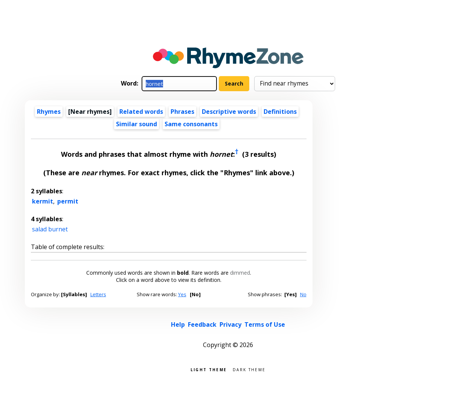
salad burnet (50, 229)
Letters (98, 294)
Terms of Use (264, 324)
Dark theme (249, 369)
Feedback (202, 324)
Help (178, 324)
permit (67, 201)
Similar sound (136, 124)
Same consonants (191, 124)
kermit (42, 201)
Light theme (209, 369)
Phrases (182, 111)
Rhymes (49, 111)
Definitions (280, 111)
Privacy (230, 324)
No (303, 294)
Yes (182, 294)
